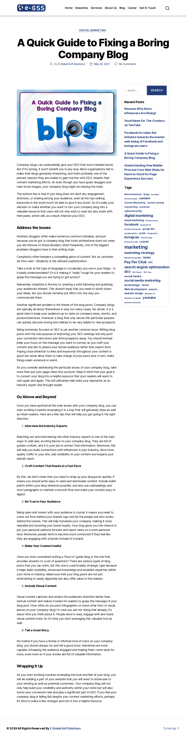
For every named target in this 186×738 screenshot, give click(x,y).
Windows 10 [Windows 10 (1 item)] (150, 294)
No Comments (128, 64)
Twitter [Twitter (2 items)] (145, 285)
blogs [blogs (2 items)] (146, 194)
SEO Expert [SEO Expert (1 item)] (137, 273)
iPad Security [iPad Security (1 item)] (146, 238)
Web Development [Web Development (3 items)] (135, 289)
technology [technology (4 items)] (132, 285)
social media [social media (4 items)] (132, 276)
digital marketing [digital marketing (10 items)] (138, 216)
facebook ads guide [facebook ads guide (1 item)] (132, 230)
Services (96, 8)
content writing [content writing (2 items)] (155, 203)
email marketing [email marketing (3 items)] (134, 220)
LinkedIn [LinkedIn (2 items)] (144, 242)
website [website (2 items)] (153, 289)
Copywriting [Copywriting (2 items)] (131, 207)
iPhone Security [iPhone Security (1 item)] (131, 242)
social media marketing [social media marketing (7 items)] (142, 281)
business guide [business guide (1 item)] (130, 199)
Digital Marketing (92, 30)
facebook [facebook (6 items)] (131, 225)
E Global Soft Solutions (70, 64)
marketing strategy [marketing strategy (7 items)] (139, 253)
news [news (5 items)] (147, 257)
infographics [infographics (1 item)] (152, 234)
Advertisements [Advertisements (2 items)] (133, 194)
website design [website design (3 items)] (133, 293)
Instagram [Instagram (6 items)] (131, 237)
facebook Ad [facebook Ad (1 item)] (145, 225)
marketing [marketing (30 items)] (136, 247)
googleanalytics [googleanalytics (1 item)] (131, 234)
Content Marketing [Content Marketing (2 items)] (134, 203)
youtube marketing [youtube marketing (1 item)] (132, 303)
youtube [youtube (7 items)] (149, 298)
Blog (122, 8)
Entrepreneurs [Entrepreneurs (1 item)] (151, 221)
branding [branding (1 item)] (155, 195)
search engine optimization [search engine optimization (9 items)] (146, 267)
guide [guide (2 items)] (142, 233)
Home (69, 8)
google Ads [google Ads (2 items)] (149, 229)
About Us (111, 8)
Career (132, 8)
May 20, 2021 (102, 64)
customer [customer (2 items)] (144, 207)
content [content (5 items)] (144, 198)
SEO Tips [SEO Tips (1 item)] (147, 273)
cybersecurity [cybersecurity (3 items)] (133, 211)
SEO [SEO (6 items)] (127, 272)
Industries (81, 8)
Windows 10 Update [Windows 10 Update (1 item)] (132, 298)
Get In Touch (147, 8)
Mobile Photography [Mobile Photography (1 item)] (132, 258)
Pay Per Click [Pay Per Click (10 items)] (135, 262)
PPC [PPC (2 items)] (150, 263)
